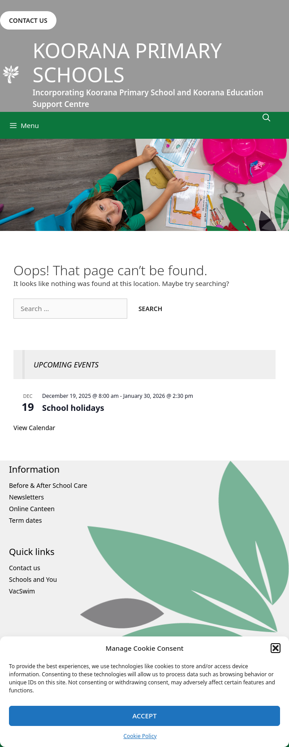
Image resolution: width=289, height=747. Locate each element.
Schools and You (33, 579)
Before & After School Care (48, 485)
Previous (11, 184)
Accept (144, 715)
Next (278, 184)
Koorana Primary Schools (127, 62)
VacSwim (22, 591)
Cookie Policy (139, 736)
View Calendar (34, 427)
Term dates (25, 520)
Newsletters (26, 497)
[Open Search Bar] (266, 117)
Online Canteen (32, 508)
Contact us (24, 567)
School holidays (73, 407)
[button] (275, 648)
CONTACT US (28, 20)
